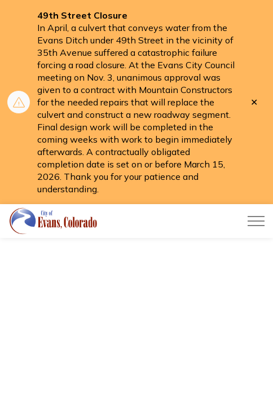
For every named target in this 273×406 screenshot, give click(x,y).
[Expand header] (256, 221)
